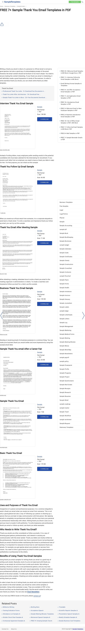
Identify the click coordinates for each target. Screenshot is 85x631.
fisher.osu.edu (3, 334)
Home (1, 6)
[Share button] (2, 24)
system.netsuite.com (5, 499)
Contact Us (5, 629)
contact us (37, 596)
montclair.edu (3, 447)
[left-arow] (1, 315)
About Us (14, 629)
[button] (82, 2)
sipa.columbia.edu (5, 150)
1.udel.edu (2, 213)
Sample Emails (21, 6)
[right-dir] (83, 315)
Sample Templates (78, 629)
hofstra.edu (3, 395)
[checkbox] (3, 1)
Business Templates (10, 6)
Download (45, 119)
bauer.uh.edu (3, 274)
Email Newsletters (33, 592)
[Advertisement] (42, 26)
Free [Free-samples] (75, 2)
